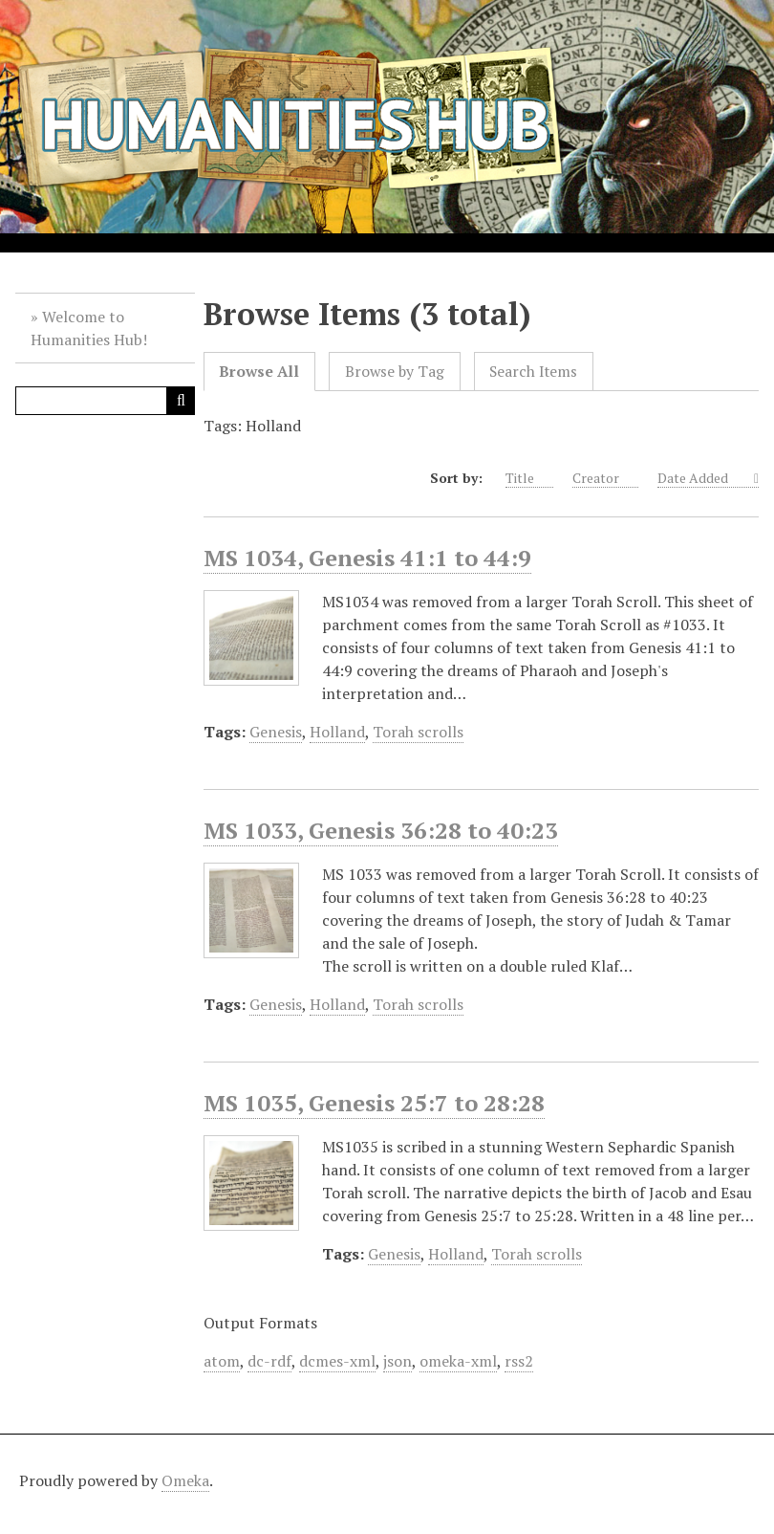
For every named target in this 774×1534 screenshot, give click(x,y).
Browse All (259, 372)
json (397, 1360)
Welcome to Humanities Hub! (89, 328)
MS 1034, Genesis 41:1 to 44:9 (367, 557)
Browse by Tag (394, 372)
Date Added (703, 478)
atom (222, 1360)
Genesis (275, 731)
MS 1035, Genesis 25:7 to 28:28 (374, 1102)
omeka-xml (458, 1360)
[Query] (105, 400)
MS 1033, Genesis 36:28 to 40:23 (381, 830)
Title (529, 478)
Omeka (185, 1480)
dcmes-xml (337, 1360)
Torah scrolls (418, 731)
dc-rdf (269, 1360)
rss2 (519, 1360)
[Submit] (180, 400)
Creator (605, 478)
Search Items (533, 372)
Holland (337, 731)
